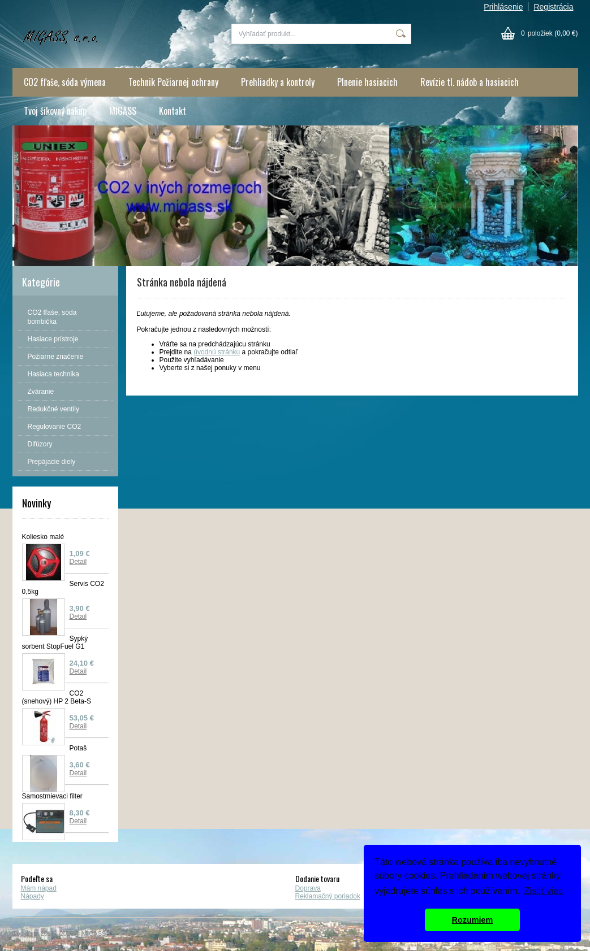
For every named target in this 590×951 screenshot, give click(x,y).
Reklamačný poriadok (327, 896)
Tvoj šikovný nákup (55, 111)
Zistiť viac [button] (543, 891)
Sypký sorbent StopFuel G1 (55, 642)
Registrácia (553, 6)
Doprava (308, 888)
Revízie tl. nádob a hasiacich (469, 82)
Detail (78, 562)
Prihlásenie (503, 6)
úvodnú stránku (216, 352)
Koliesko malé (43, 537)
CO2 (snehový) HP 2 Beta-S (57, 697)
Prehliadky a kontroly (278, 82)
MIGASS (122, 111)
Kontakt (172, 111)
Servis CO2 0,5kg (63, 588)
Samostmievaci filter (52, 796)
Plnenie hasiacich (367, 82)
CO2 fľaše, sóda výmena (65, 82)
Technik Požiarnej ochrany (173, 82)
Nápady (32, 896)
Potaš (78, 748)
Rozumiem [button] (472, 919)
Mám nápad (39, 888)
